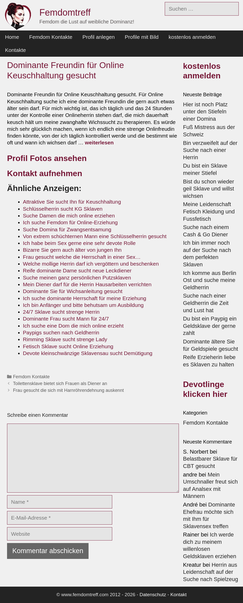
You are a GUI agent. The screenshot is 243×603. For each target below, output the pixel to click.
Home (12, 37)
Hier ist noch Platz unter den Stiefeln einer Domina (205, 111)
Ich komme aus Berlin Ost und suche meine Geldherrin (209, 280)
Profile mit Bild (141, 37)
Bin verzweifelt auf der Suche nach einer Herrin (210, 150)
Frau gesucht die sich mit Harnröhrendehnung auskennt (68, 390)
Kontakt (178, 594)
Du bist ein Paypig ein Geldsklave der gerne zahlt (210, 325)
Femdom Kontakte (50, 37)
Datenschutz (153, 594)
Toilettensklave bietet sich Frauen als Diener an (60, 383)
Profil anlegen (99, 37)
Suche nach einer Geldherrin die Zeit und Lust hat (206, 303)
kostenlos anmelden (192, 37)
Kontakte (15, 50)
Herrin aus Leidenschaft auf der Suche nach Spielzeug (210, 572)
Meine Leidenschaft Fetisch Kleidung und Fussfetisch (209, 211)
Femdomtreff (65, 12)
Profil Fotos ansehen (48, 158)
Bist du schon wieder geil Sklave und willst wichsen (208, 188)
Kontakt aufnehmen (44, 173)
